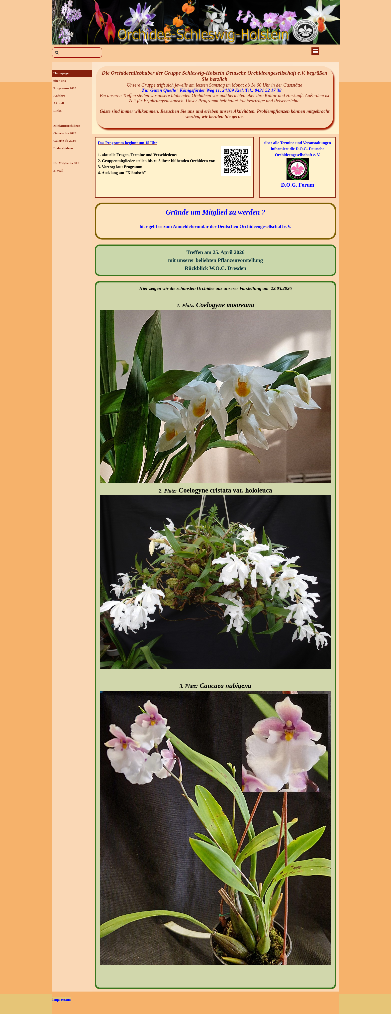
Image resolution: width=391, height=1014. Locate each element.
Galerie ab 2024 (64, 140)
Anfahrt (59, 96)
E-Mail (58, 170)
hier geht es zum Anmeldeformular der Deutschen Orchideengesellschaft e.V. (216, 226)
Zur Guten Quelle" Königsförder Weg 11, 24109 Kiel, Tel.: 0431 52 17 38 (214, 90)
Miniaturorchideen (66, 125)
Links (57, 111)
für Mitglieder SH (66, 163)
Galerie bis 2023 (64, 133)
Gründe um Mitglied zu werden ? (215, 212)
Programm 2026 (64, 88)
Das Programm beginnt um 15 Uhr (127, 143)
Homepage (61, 73)
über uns (59, 81)
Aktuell (58, 103)
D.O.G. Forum (297, 185)
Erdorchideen (63, 148)
